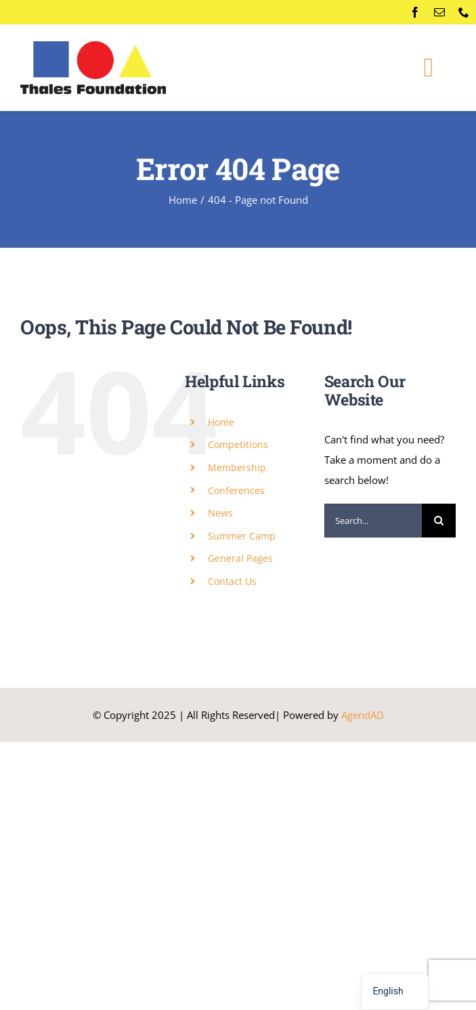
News (220, 512)
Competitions (238, 444)
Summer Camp (242, 535)
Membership (237, 467)
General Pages (240, 558)
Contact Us (232, 581)
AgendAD (362, 715)
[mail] (439, 12)
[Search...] (373, 520)
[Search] (439, 520)
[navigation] (394, 991)
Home (221, 422)
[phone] (463, 12)
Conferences (236, 490)
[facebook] (415, 12)
